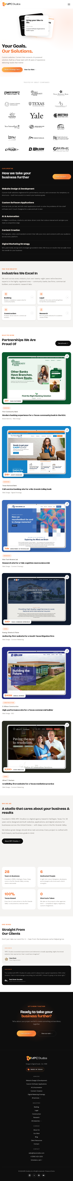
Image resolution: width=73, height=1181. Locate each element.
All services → (36, 1098)
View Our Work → (30, 70)
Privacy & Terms (50, 1171)
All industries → (36, 1121)
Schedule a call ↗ (36, 1160)
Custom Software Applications (36, 1084)
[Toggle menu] (69, 4)
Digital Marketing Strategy (36, 1094)
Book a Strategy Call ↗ (12, 70)
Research (36, 1117)
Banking (36, 1107)
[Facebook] (39, 1175)
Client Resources (36, 1140)
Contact (36, 1144)
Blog (36, 1137)
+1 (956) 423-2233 (36, 1156)
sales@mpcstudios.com (36, 1153)
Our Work (36, 1133)
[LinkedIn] (29, 1175)
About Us (36, 1130)
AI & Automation (36, 1087)
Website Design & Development (36, 1080)
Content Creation (36, 1091)
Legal (36, 1110)
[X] (34, 1175)
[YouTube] (43, 1175)
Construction (36, 1114)
